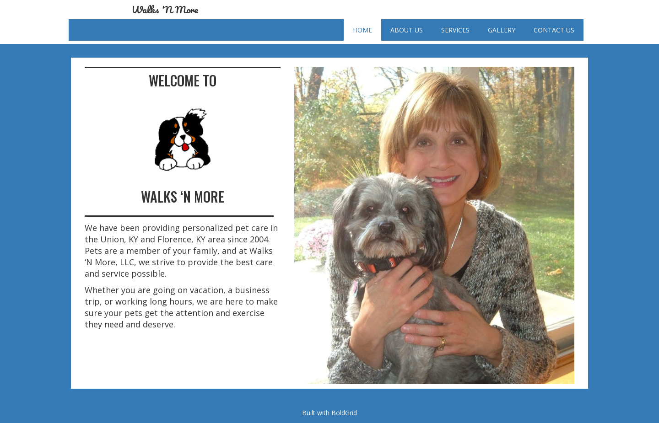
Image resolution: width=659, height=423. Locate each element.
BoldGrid (344, 412)
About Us (406, 30)
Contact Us (554, 30)
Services (455, 30)
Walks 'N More (165, 10)
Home (362, 30)
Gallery (501, 30)
